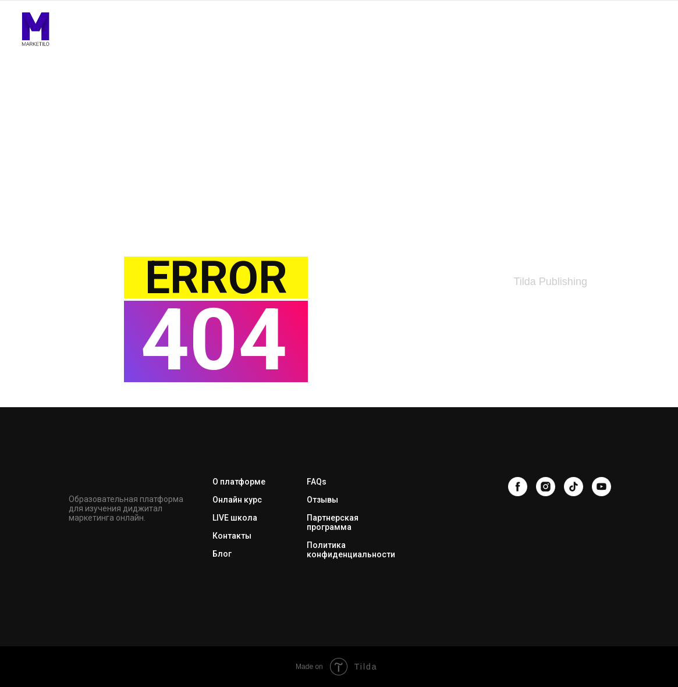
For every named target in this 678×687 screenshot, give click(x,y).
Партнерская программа (332, 522)
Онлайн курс (237, 499)
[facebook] (517, 486)
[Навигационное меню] (654, 29)
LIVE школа (234, 517)
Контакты (231, 535)
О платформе (238, 481)
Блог (222, 553)
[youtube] (601, 486)
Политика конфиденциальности (351, 549)
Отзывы (322, 499)
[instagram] (545, 486)
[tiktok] (573, 486)
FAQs (316, 481)
